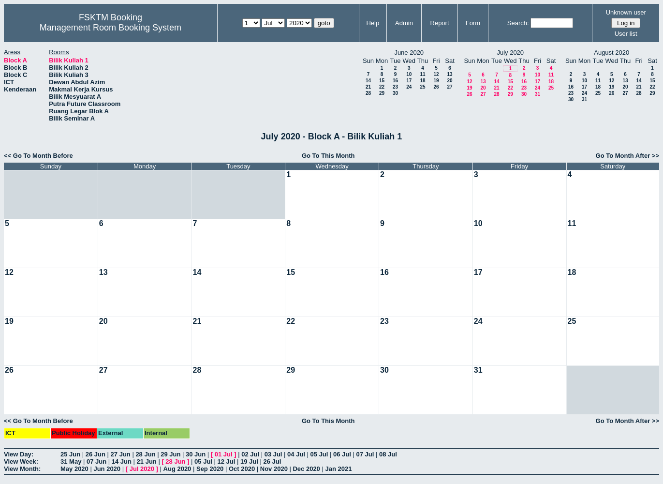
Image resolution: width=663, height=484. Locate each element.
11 (422, 74)
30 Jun (196, 454)
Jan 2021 (338, 468)
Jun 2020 (106, 468)
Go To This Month (328, 155)
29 (381, 93)
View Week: (21, 461)
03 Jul (273, 454)
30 (395, 93)
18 (422, 80)
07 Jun (96, 461)
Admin (404, 23)
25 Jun (70, 454)
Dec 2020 (306, 468)
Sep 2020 (209, 468)
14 (368, 80)
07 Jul (365, 454)
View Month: (22, 468)
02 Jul (250, 454)
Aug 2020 (177, 468)
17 (409, 80)
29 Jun (170, 454)
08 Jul (388, 454)
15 (381, 80)
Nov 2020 (274, 468)
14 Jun (122, 461)
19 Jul (249, 461)
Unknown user (626, 12)
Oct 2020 (242, 468)
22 (381, 87)
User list (626, 33)
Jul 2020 (142, 468)
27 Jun (121, 454)
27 (449, 87)
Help (372, 23)
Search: (518, 23)
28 (368, 93)
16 (395, 80)
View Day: (18, 454)
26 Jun (95, 454)
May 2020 (74, 468)
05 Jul (319, 454)
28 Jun (145, 454)
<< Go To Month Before (38, 155)
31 (537, 94)
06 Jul (342, 454)
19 (436, 80)
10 (409, 74)
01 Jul (224, 454)
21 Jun (147, 461)
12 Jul (227, 461)
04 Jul (296, 454)
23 (395, 87)
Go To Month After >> (627, 155)
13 (449, 74)
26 (436, 87)
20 (449, 80)
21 (368, 87)
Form (473, 23)
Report (439, 23)
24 (409, 87)
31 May (70, 461)
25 (422, 87)
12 (436, 74)
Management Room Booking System (110, 27)
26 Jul (272, 461)
